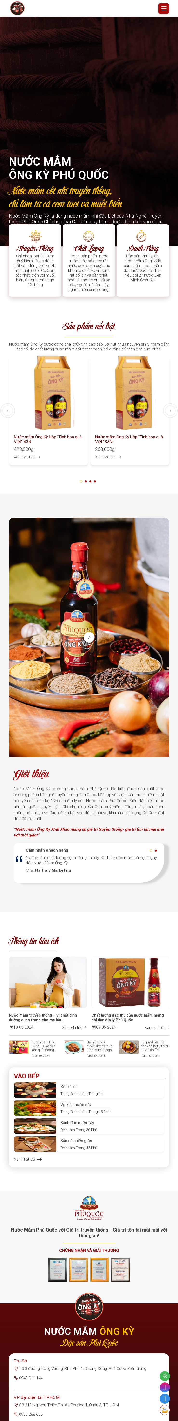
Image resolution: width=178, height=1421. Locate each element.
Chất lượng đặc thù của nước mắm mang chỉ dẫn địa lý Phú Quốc (128, 1021)
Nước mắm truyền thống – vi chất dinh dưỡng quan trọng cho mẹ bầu (43, 1021)
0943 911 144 (31, 1381)
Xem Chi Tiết (27, 460)
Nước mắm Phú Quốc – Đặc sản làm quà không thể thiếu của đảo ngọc (44, 1050)
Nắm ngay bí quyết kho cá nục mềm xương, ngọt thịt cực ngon (99, 1050)
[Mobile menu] (163, 8)
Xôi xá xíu (69, 1090)
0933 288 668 (31, 1418)
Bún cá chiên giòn (76, 1144)
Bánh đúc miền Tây (77, 1126)
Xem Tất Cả (28, 1163)
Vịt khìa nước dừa (76, 1108)
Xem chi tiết (74, 1031)
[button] (82, 485)
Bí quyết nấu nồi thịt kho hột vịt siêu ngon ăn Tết (155, 1050)
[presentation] (7, 414)
